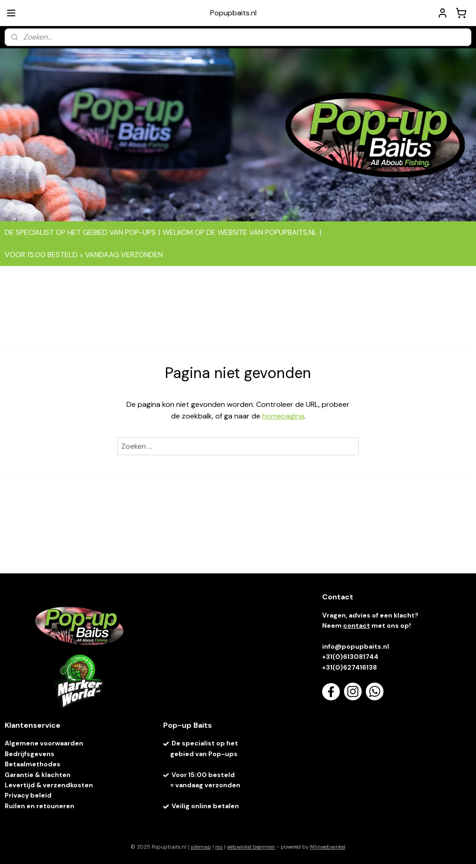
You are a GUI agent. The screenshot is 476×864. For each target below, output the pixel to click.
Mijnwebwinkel (327, 847)
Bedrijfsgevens (30, 754)
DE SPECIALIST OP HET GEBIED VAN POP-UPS (80, 232)
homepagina (283, 416)
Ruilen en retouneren (39, 806)
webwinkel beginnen (251, 847)
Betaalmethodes (32, 764)
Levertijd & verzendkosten (49, 785)
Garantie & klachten (38, 775)
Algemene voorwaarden (44, 743)
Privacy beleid (28, 795)
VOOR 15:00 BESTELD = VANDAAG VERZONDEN (84, 254)
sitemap (201, 847)
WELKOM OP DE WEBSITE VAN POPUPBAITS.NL (240, 232)
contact (356, 625)
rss (219, 847)
